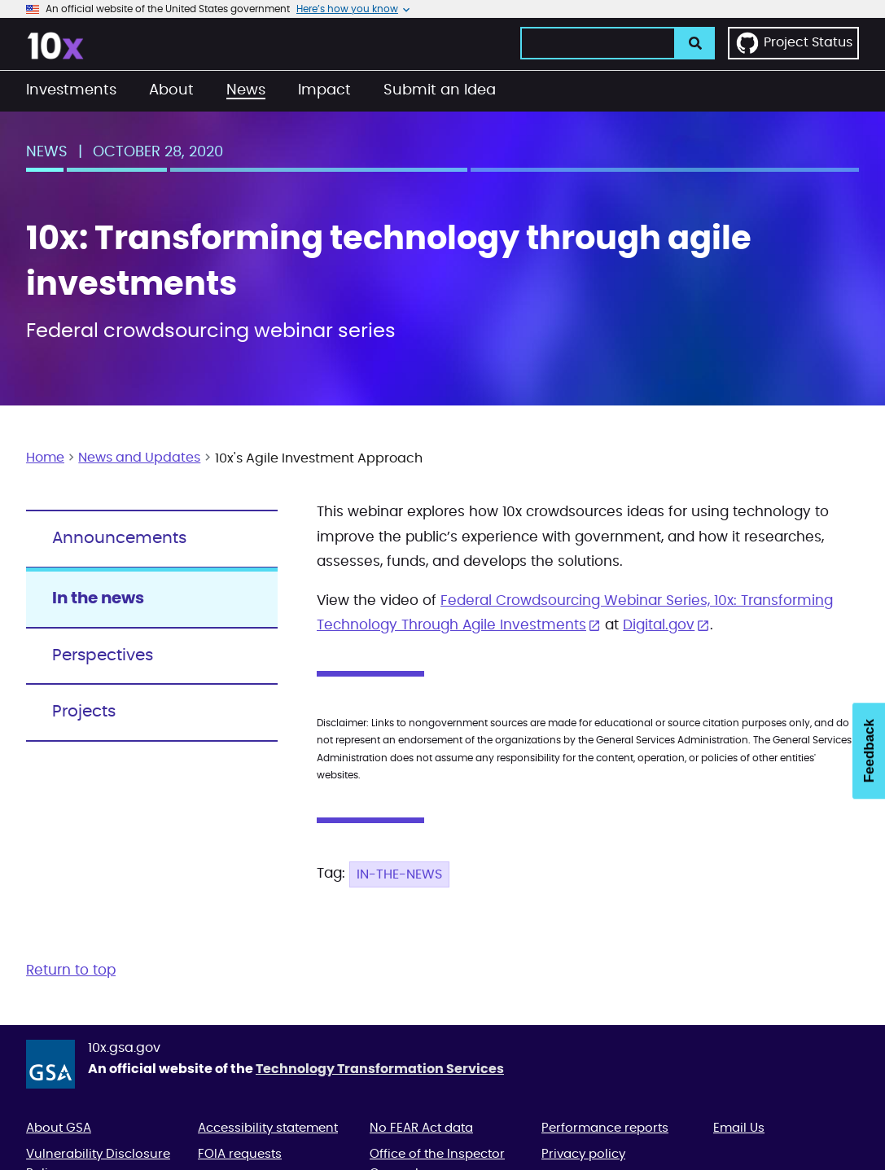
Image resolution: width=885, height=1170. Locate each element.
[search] (695, 43)
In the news (98, 598)
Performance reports (604, 1128)
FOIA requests (240, 1154)
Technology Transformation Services (380, 1069)
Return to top (71, 970)
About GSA (58, 1128)
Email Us (739, 1128)
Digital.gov (658, 625)
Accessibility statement (268, 1128)
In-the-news (399, 874)
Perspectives (102, 655)
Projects (84, 711)
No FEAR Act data (421, 1128)
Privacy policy (583, 1154)
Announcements (119, 538)
